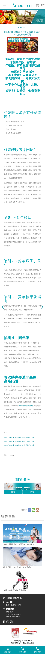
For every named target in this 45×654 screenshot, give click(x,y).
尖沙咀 (13, 605)
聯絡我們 (37, 650)
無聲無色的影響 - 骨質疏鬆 (14, 590)
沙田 (19, 605)
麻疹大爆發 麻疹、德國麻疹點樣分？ (19, 544)
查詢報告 (22, 650)
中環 (7, 605)
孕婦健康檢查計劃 (26, 406)
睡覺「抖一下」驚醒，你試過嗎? (17, 567)
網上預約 (7, 650)
